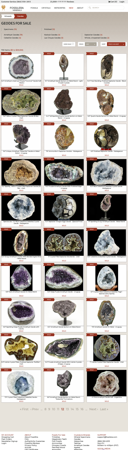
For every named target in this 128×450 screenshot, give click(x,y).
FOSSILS (34, 8)
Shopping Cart (7, 437)
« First (24, 409)
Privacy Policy (31, 445)
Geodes (77, 439)
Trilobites (56, 437)
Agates (77, 447)
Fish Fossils (57, 441)
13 (67, 409)
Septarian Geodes (93, 35)
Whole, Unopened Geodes (97, 38)
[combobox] (115, 44)
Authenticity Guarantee (35, 441)
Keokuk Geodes (52, 35)
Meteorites (78, 441)
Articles (28, 447)
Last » (104, 409)
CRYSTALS (46, 8)
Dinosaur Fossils (59, 445)
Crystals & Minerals (82, 435)
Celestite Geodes (12, 38)
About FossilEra (31, 437)
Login (122, 2)
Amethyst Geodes (13, 35)
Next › (93, 409)
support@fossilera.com (107, 437)
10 (53, 409)
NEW (71, 8)
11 (58, 409)
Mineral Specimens (82, 437)
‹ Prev (34, 409)
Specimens (10, 29)
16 (81, 409)
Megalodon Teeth (59, 439)
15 (77, 409)
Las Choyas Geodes (53, 38)
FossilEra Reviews (32, 443)
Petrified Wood (58, 447)
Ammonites (57, 443)
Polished (49, 29)
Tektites (77, 443)
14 (72, 409)
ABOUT (80, 8)
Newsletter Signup (9, 441)
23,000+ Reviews (62, 2)
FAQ (26, 439)
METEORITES (59, 8)
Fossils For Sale (58, 435)
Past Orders (6, 439)
